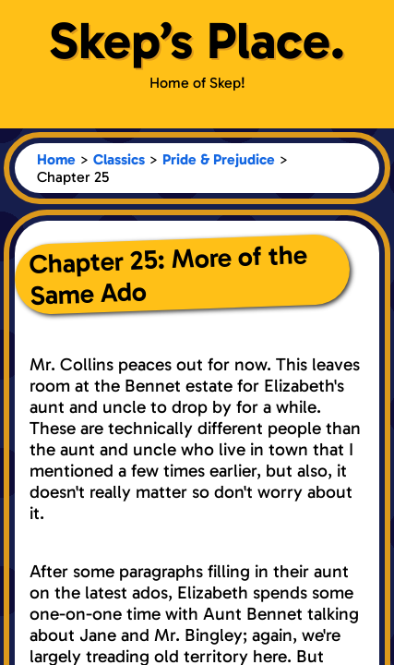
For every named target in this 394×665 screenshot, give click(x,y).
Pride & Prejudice (218, 159)
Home (56, 159)
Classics (119, 159)
